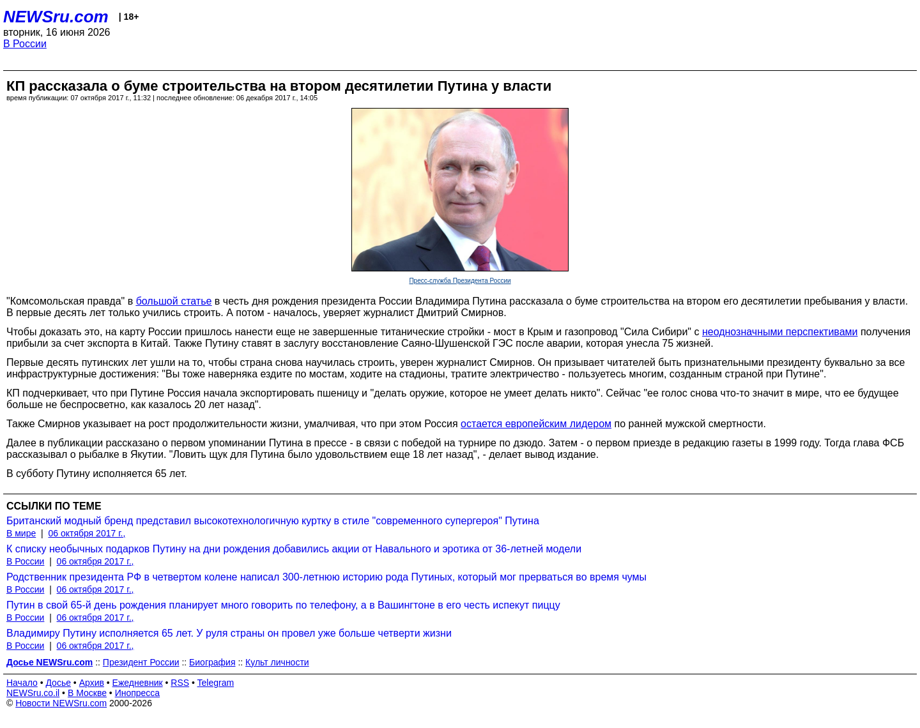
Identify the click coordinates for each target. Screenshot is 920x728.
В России (25, 43)
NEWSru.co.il (32, 693)
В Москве (87, 693)
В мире (21, 533)
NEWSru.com (56, 16)
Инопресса (137, 693)
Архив (91, 683)
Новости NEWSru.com (61, 703)
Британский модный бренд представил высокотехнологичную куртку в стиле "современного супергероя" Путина (272, 520)
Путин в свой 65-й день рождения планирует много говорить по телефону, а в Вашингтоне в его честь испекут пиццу (283, 605)
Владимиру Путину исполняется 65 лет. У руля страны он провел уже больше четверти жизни (229, 633)
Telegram (215, 683)
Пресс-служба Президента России (459, 280)
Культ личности (277, 662)
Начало (22, 683)
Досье (58, 683)
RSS (180, 683)
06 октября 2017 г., (86, 533)
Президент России (141, 662)
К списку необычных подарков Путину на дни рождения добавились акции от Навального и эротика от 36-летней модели (293, 548)
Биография (212, 662)
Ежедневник (137, 683)
